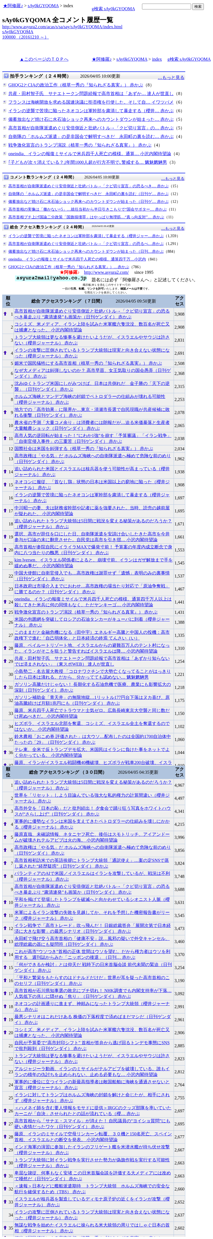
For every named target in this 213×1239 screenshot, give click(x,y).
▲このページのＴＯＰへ (44, 59)
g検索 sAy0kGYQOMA (113, 8)
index (157, 59)
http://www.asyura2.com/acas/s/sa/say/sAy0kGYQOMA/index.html (62, 26)
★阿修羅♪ (13, 5)
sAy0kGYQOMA (43, 5)
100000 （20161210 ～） (25, 37)
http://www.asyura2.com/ (106, 272)
